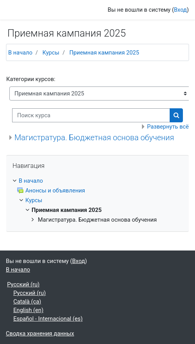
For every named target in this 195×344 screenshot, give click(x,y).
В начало (20, 52)
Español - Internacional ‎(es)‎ (48, 318)
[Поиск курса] (91, 115)
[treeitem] (97, 180)
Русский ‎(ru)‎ (23, 284)
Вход (180, 9)
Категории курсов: (30, 79)
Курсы (51, 52)
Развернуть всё (168, 126)
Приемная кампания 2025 (104, 52)
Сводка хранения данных (40, 333)
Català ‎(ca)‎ (27, 301)
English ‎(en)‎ (28, 310)
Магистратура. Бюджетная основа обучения (94, 137)
